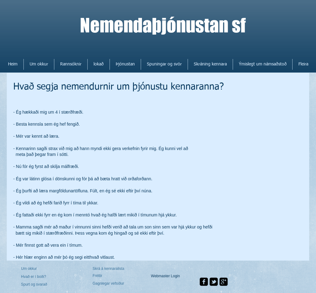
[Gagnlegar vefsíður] (109, 283)
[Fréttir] (110, 275)
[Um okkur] (44, 268)
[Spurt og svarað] (38, 284)
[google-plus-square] (223, 282)
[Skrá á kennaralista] (109, 269)
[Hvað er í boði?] (37, 277)
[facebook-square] (204, 282)
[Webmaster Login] (165, 276)
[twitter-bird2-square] (214, 282)
